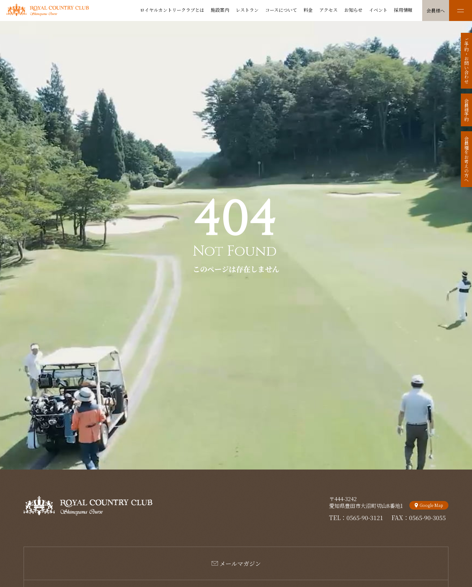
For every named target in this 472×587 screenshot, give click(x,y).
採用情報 (403, 10)
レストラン (247, 10)
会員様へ (435, 10)
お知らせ (353, 10)
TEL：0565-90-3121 (356, 517)
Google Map (431, 505)
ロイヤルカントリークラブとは (172, 10)
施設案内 (220, 10)
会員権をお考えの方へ (466, 159)
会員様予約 (466, 109)
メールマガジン (240, 563)
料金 (308, 10)
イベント (378, 10)
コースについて (281, 10)
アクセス (328, 10)
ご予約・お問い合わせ (466, 61)
